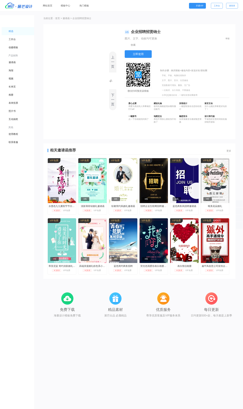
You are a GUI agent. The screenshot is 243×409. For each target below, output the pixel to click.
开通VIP (197, 5)
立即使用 (138, 54)
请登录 (232, 6)
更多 (228, 150)
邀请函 (66, 18)
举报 (227, 38)
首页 (57, 18)
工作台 (217, 6)
